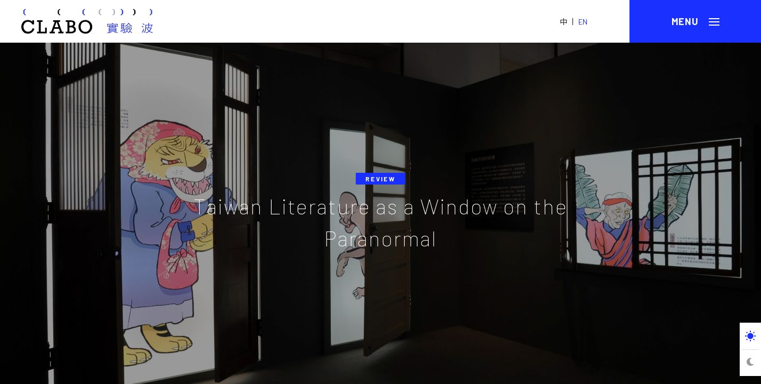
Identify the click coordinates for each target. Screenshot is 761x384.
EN (582, 21)
